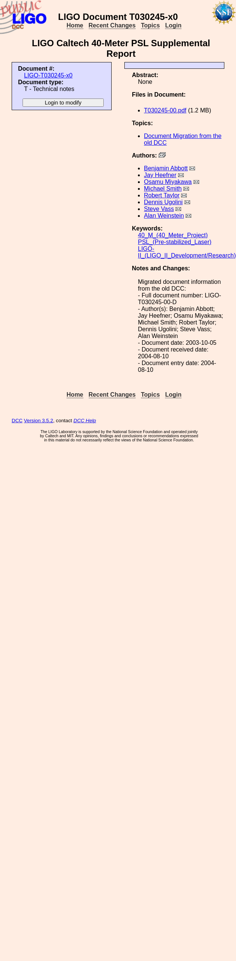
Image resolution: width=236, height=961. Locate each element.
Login (173, 25)
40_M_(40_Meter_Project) (173, 235)
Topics (150, 25)
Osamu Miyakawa (168, 182)
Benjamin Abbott (166, 168)
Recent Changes (112, 25)
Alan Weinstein (164, 215)
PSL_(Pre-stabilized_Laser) (175, 242)
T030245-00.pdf (165, 110)
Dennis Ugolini (163, 202)
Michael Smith (163, 188)
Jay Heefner (160, 175)
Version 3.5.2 (38, 420)
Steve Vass (159, 209)
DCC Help (85, 420)
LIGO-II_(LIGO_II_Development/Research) (187, 252)
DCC (17, 420)
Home (75, 25)
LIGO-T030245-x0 (48, 75)
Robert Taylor (162, 195)
